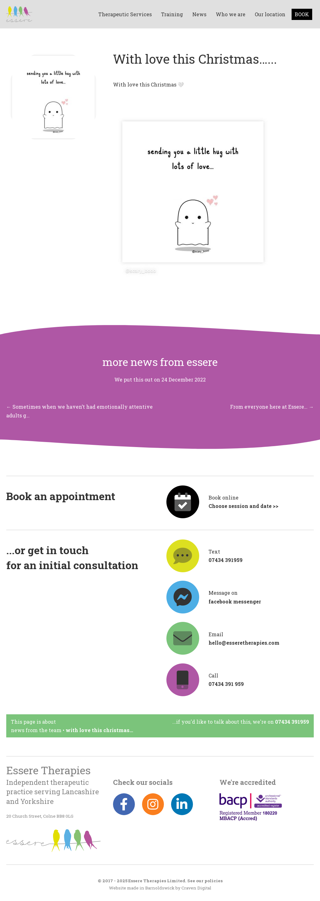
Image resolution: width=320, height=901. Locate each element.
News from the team (36, 730)
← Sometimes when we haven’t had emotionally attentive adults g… (79, 410)
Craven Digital (196, 888)
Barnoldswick (160, 888)
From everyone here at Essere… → (272, 406)
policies (213, 881)
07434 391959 (292, 721)
